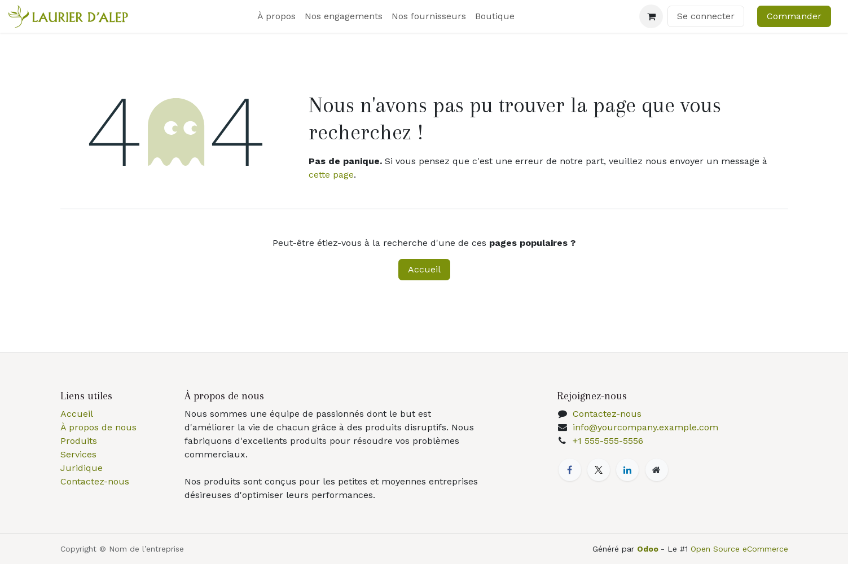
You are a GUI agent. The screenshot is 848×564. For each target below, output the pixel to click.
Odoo (649, 548)
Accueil (424, 269)
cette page (331, 174)
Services (78, 454)
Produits (78, 440)
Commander (794, 16)
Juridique (81, 467)
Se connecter (706, 16)
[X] (598, 470)
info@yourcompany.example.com (645, 427)
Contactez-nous (94, 481)
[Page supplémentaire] (656, 470)
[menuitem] (276, 16)
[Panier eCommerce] (651, 16)
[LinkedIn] (627, 470)
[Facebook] (570, 470)
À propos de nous (98, 427)
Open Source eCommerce (739, 548)
